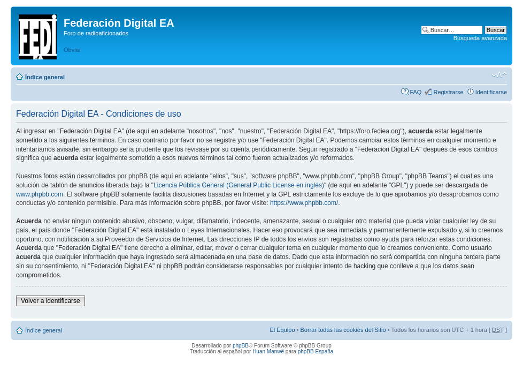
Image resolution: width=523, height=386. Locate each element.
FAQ (415, 92)
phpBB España (316, 351)
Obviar (72, 50)
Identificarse (491, 92)
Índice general (45, 77)
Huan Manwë (268, 351)
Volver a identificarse (50, 301)
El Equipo (282, 330)
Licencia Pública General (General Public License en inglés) (238, 185)
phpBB (241, 346)
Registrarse (448, 92)
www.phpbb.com (39, 194)
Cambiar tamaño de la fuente (499, 75)
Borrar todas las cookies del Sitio (343, 330)
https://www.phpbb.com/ (304, 203)
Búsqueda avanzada (480, 38)
